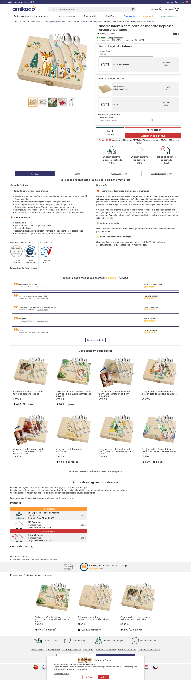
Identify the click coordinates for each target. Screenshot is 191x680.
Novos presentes (169, 16)
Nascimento (48, 559)
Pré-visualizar (153, 129)
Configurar (89, 677)
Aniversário (148, 16)
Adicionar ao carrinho (153, 135)
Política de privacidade (61, 673)
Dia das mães (130, 16)
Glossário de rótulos (31, 268)
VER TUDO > (48, 576)
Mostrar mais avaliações (95, 340)
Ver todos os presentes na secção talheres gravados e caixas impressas (95, 471)
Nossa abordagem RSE (17, 268)
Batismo (55, 559)
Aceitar (103, 677)
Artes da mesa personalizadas (20, 559)
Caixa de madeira (120, 89)
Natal (41, 559)
